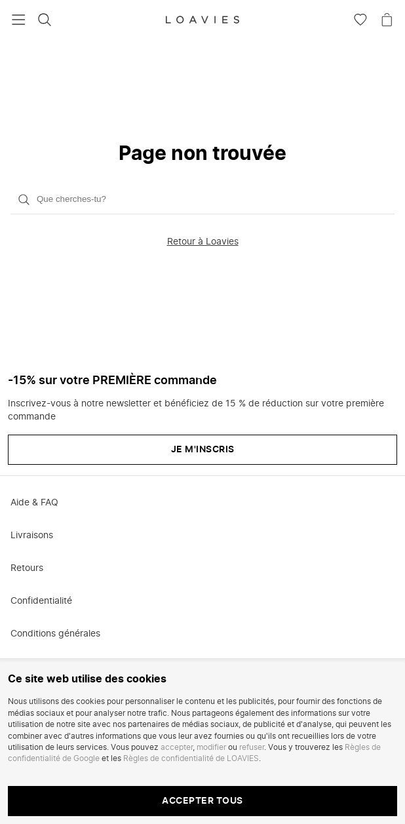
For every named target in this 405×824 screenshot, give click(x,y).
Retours (26, 568)
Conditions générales (55, 633)
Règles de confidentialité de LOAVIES (191, 758)
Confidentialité (41, 601)
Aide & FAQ (34, 502)
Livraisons (31, 535)
